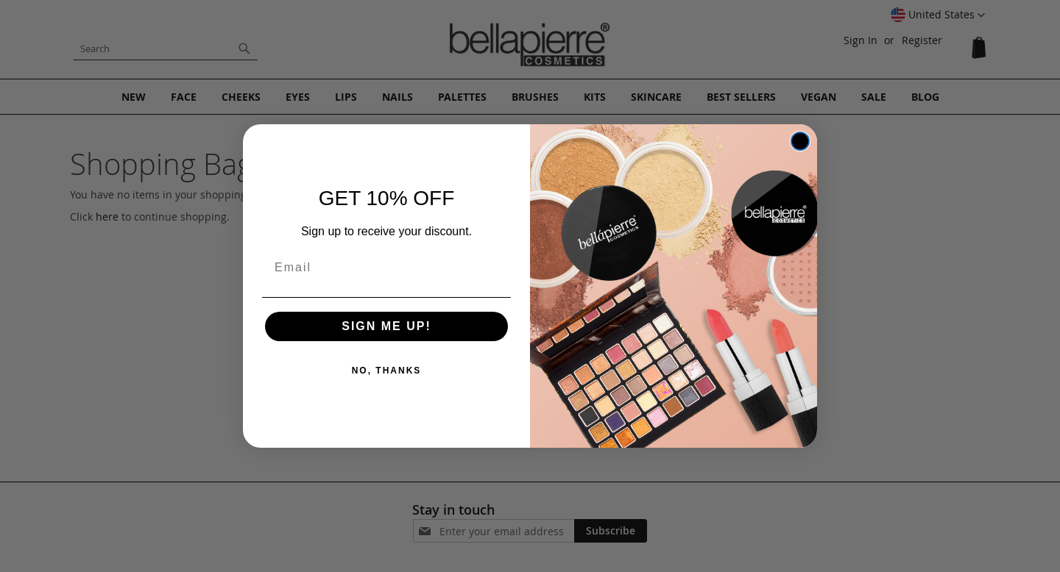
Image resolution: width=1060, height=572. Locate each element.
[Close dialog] (800, 141)
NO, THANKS (387, 370)
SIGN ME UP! (386, 326)
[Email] (386, 267)
